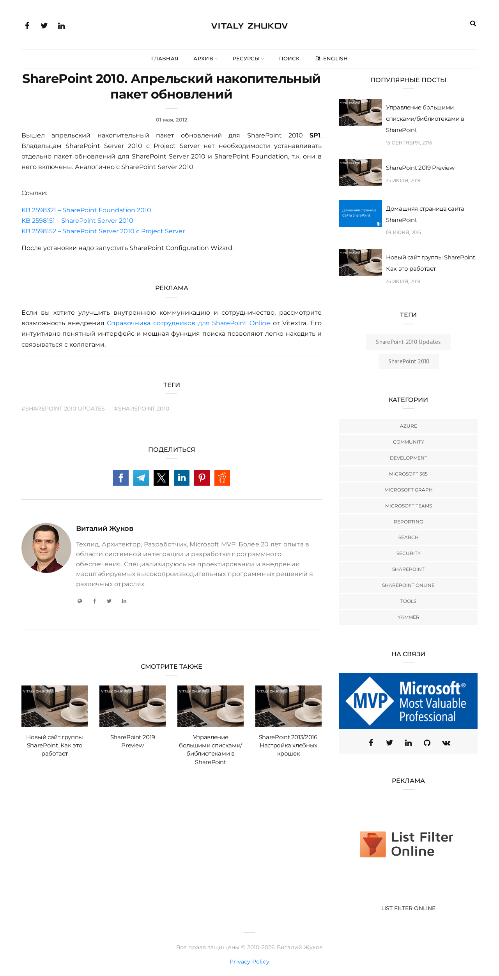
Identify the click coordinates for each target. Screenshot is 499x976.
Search (408, 537)
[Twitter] (109, 601)
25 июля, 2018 (403, 181)
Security (408, 553)
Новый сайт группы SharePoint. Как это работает (54, 745)
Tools (408, 601)
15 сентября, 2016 (409, 143)
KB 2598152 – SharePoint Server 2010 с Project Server (103, 231)
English (331, 58)
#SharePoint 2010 (141, 408)
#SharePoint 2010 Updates (63, 408)
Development (408, 458)
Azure (408, 426)
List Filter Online (408, 908)
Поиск (289, 58)
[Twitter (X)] (389, 742)
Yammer (408, 617)
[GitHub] (427, 742)
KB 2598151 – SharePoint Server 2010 (77, 220)
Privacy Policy (249, 961)
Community (408, 442)
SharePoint (408, 569)
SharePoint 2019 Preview (420, 167)
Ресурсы (246, 58)
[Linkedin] (408, 742)
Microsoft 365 (408, 474)
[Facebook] (94, 601)
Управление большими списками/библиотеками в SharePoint (425, 119)
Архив (203, 58)
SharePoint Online (408, 585)
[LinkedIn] (124, 601)
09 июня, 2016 (403, 233)
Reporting (408, 522)
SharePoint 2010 (408, 361)
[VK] (446, 742)
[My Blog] (79, 601)
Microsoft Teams (408, 506)
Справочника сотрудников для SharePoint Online (188, 323)
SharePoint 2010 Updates (408, 342)
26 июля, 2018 (403, 282)
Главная (165, 58)
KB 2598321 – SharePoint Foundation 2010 (86, 210)
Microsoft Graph (408, 490)
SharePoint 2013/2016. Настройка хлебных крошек (289, 745)
